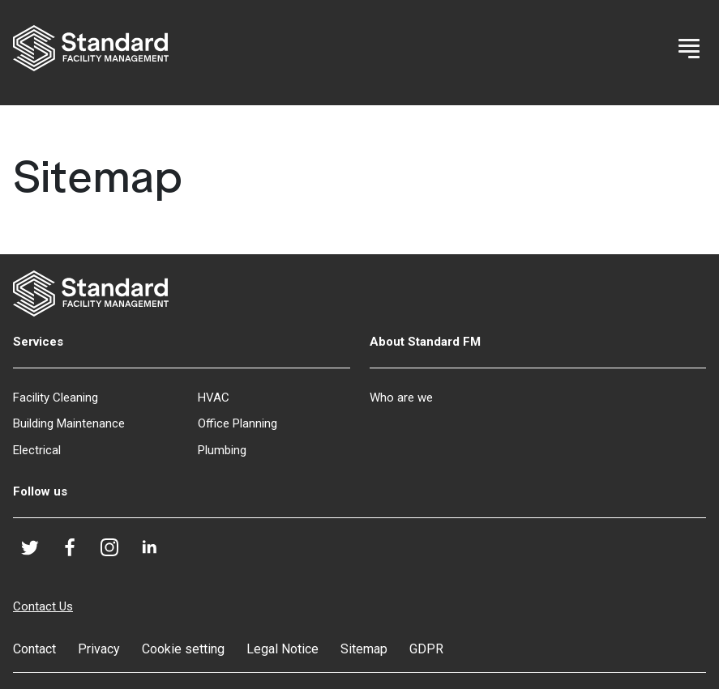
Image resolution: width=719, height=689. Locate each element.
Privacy (99, 649)
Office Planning (237, 423)
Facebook (76, 552)
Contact (34, 649)
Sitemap (363, 649)
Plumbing (222, 450)
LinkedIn (156, 552)
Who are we (401, 397)
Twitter (37, 552)
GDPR (426, 649)
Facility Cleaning (55, 397)
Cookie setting (183, 649)
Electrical (37, 450)
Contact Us (43, 606)
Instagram (116, 553)
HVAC (213, 397)
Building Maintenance (69, 423)
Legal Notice (282, 649)
